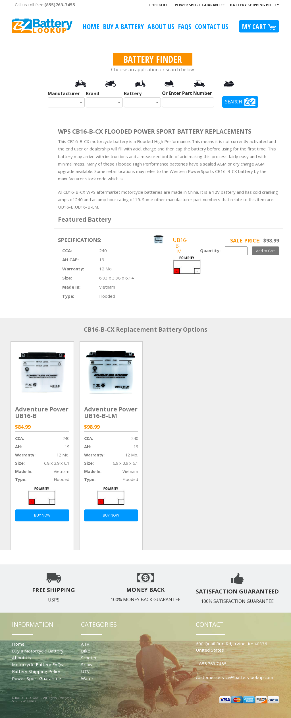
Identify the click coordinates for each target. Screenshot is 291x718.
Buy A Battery (123, 26)
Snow (86, 664)
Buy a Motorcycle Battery (37, 651)
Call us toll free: (45, 4)
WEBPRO (29, 701)
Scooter (89, 657)
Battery (133, 93)
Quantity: (210, 250)
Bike (85, 651)
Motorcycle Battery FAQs (37, 664)
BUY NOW (42, 515)
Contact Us (211, 26)
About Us (160, 26)
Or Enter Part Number (187, 93)
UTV (85, 671)
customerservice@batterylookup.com (234, 677)
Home (91, 26)
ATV (85, 644)
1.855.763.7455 (211, 663)
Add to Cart (265, 250)
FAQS (184, 26)
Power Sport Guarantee (200, 4)
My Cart (259, 26)
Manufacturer (64, 93)
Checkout (159, 4)
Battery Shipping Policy (254, 4)
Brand (92, 93)
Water (87, 678)
